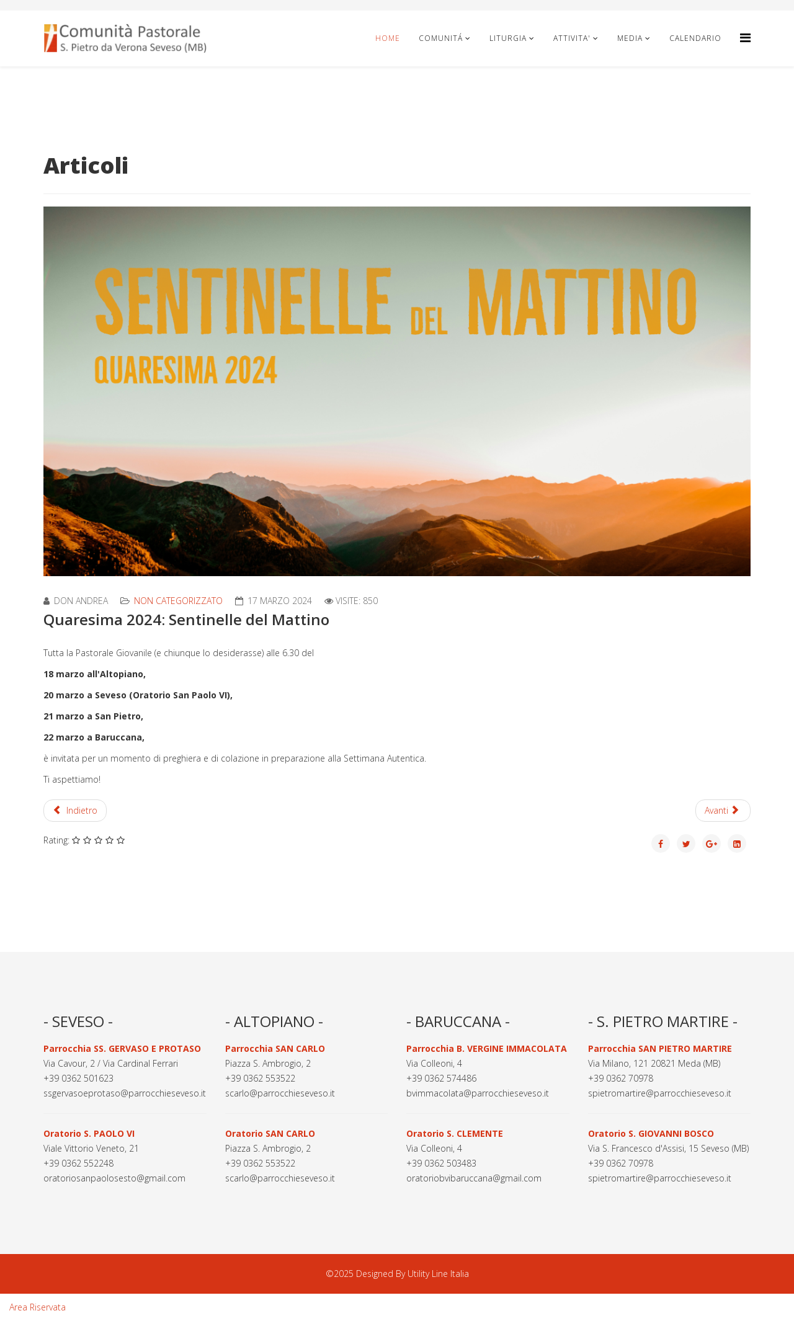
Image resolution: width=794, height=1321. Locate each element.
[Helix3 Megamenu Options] (745, 37)
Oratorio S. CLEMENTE (454, 1133)
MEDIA (630, 38)
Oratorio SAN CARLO (270, 1133)
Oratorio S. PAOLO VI (89, 1133)
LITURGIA (508, 38)
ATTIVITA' (572, 38)
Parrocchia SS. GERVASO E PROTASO (122, 1048)
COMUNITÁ (442, 38)
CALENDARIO (695, 38)
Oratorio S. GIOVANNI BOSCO (651, 1133)
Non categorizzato (178, 601)
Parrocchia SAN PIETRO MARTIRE (660, 1048)
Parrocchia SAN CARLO (275, 1048)
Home (387, 38)
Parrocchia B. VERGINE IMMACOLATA (486, 1048)
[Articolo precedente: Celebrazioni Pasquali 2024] (75, 810)
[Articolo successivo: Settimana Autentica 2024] (723, 810)
